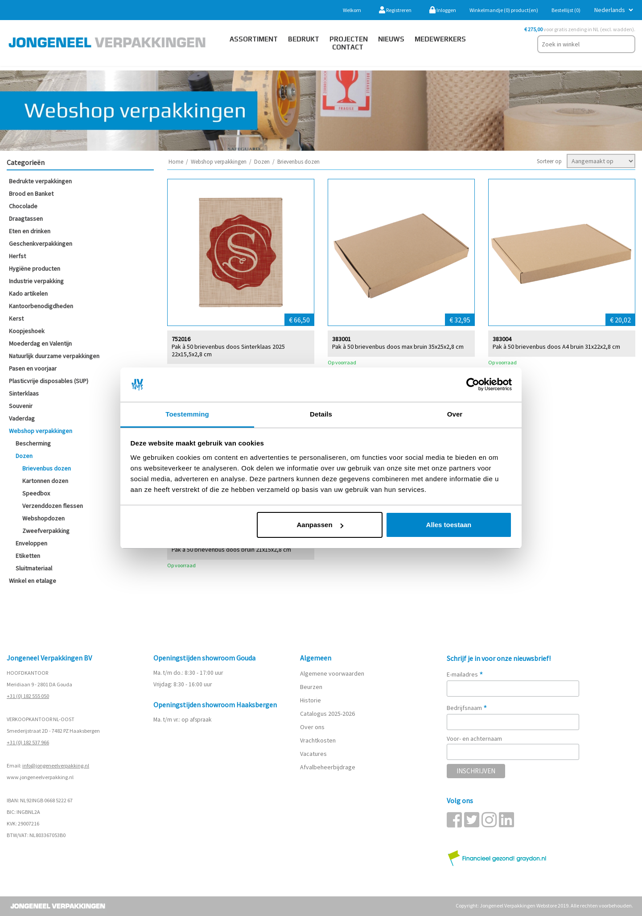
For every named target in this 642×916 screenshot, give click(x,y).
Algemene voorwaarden (332, 673)
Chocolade (23, 206)
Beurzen (311, 687)
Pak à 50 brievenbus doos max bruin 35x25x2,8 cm (398, 346)
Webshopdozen (43, 518)
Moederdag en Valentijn (40, 343)
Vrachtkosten (318, 740)
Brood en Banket (31, 194)
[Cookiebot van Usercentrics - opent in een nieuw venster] (473, 385)
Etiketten (28, 556)
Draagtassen (26, 219)
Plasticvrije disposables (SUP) (48, 381)
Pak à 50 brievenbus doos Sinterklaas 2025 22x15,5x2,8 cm (228, 350)
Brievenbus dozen (46, 468)
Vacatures (314, 754)
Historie (310, 700)
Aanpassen (320, 524)
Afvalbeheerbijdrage (328, 767)
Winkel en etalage (32, 581)
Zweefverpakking (46, 531)
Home (176, 161)
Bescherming (33, 443)
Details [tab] (321, 414)
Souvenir (21, 406)
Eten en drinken (29, 231)
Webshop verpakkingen (40, 431)
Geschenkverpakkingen (40, 243)
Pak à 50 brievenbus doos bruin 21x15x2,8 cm (231, 549)
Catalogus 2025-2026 (327, 714)
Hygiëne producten (34, 268)
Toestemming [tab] (187, 414)
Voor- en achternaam (474, 738)
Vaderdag (22, 418)
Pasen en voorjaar (33, 368)
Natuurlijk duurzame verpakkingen (54, 356)
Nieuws (391, 39)
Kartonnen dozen (45, 481)
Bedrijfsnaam (467, 708)
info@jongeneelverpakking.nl (55, 765)
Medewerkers (440, 39)
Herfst (17, 256)
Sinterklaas (24, 393)
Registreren (395, 10)
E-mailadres (465, 674)
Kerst (16, 318)
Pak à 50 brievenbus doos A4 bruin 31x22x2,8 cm (556, 346)
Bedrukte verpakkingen (40, 181)
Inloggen (442, 10)
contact (347, 47)
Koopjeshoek (27, 331)
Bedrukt (303, 39)
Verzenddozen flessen (52, 506)
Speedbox (36, 493)
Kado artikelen (28, 293)
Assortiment (254, 39)
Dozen (24, 456)
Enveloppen (31, 543)
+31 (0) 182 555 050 (28, 696)
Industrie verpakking (36, 281)
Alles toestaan (449, 524)
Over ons (312, 727)
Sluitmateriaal (34, 568)
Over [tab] (455, 414)
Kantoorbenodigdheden (41, 306)
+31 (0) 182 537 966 (28, 742)
